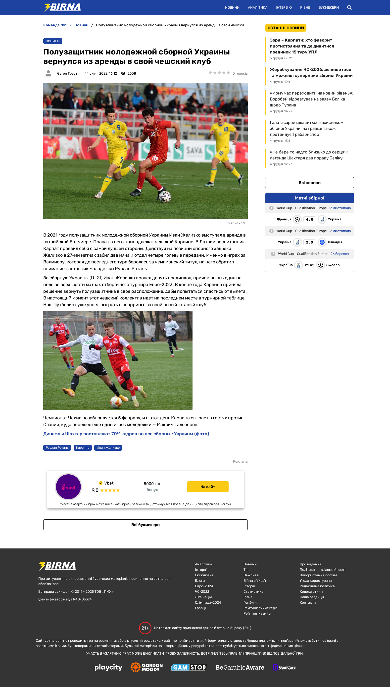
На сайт (207, 487)
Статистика (253, 591)
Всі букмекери (145, 524)
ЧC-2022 (202, 591)
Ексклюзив (204, 575)
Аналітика (257, 7)
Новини (232, 7)
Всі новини (310, 182)
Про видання (311, 564)
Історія (249, 586)
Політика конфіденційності (322, 570)
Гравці (200, 608)
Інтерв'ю (284, 7)
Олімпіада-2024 (208, 602)
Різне (305, 7)
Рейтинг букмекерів (261, 608)
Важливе (251, 575)
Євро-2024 (204, 586)
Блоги (200, 581)
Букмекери (329, 7)
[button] (349, 7)
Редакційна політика (317, 586)
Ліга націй (203, 597)
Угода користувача (316, 581)
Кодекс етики (311, 591)
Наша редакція (312, 597)
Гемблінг (251, 602)
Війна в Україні (256, 581)
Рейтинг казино (257, 613)
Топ (246, 570)
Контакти (308, 602)
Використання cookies (319, 575)
